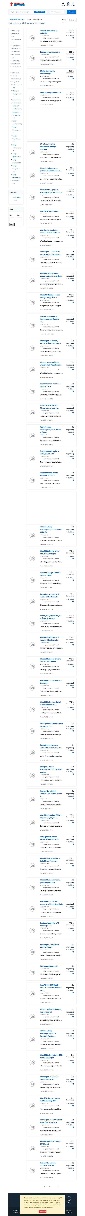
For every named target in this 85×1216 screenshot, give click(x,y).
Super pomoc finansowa (50, 52)
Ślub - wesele (15, 54)
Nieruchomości (16, 39)
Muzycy (14, 91)
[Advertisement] (56, 124)
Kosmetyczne (37, 19)
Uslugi (29, 19)
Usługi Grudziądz (44, 35)
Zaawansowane (39, 11)
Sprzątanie (15, 112)
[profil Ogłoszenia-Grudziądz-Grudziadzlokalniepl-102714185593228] (69, 1198)
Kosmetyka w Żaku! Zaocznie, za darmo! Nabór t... (51, 793)
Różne (13, 72)
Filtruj (12, 224)
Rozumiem (43, 1211)
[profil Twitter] (69, 1202)
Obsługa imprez (17, 94)
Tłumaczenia (16, 115)
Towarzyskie (15, 181)
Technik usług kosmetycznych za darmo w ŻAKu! (50, 429)
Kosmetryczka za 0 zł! (49, 966)
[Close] (62, 1197)
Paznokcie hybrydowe (49, 211)
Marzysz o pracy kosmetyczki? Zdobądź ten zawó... (51, 769)
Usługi (13, 82)
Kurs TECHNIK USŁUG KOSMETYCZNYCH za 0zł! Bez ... (51, 987)
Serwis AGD (15, 109)
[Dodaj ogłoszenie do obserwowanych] (73, 38)
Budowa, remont (17, 85)
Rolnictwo (14, 63)
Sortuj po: (64, 21)
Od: (10, 215)
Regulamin (69, 1210)
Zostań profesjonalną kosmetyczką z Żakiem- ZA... (50, 319)
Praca (13, 30)
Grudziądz (17, 197)
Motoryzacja (15, 33)
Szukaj (71, 12)
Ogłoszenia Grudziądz (17, 4)
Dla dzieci (14, 51)
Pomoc (70, 1213)
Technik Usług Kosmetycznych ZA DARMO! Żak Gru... (48, 1033)
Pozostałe (15, 100)
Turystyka (14, 45)
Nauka (13, 60)
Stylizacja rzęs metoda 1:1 (50, 92)
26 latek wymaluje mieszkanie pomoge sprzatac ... (48, 146)
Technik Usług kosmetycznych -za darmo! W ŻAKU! (51, 529)
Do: (18, 215)
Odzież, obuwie (16, 67)
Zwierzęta (14, 48)
